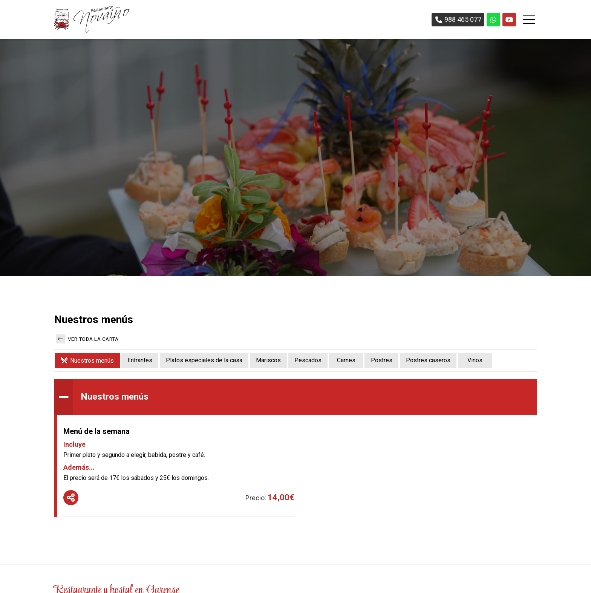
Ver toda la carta (87, 338)
